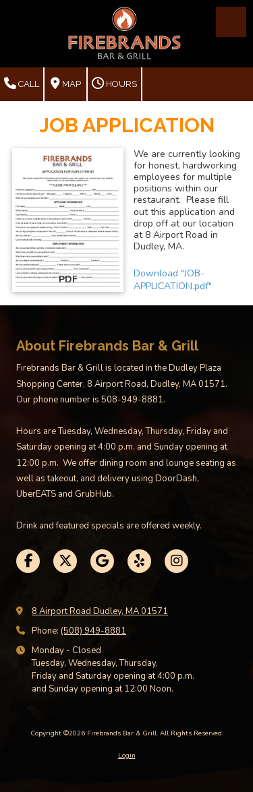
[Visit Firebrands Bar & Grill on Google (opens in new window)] (102, 561)
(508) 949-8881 (93, 631)
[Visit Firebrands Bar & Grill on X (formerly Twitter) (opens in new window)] (65, 561)
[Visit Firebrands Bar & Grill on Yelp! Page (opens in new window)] (139, 561)
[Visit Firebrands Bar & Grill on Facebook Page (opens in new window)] (28, 561)
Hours (114, 84)
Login (127, 755)
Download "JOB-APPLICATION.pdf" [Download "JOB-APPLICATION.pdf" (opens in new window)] (173, 280)
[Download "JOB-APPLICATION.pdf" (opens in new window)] (67, 220)
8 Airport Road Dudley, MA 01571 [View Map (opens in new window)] (100, 611)
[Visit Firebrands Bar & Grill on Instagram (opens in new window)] (176, 561)
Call (21, 84)
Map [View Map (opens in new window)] (66, 84)
